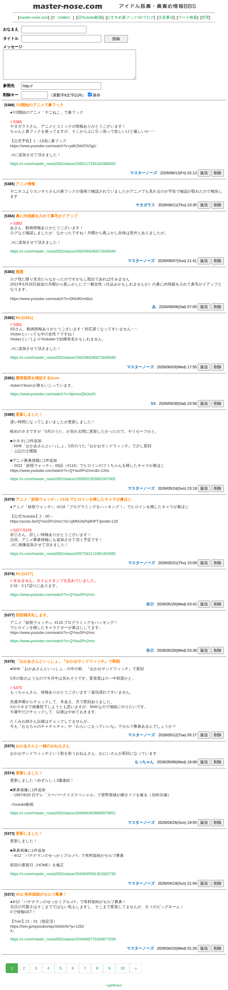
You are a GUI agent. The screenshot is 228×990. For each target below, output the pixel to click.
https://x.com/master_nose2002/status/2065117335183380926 (62, 163)
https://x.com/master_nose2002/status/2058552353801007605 (62, 479)
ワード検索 (187, 17)
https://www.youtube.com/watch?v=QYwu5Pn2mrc (52, 594)
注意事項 (166, 17)
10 (123, 968)
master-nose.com (33, 17)
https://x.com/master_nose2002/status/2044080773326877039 (62, 939)
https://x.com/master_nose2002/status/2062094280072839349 (62, 251)
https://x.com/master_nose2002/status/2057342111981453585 (62, 553)
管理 (205, 17)
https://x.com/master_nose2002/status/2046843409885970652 (62, 813)
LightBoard (114, 985)
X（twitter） (63, 17)
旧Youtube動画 (90, 17)
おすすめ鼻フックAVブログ (130, 17)
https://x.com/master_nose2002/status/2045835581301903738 (62, 874)
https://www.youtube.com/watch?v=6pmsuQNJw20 (53, 394)
